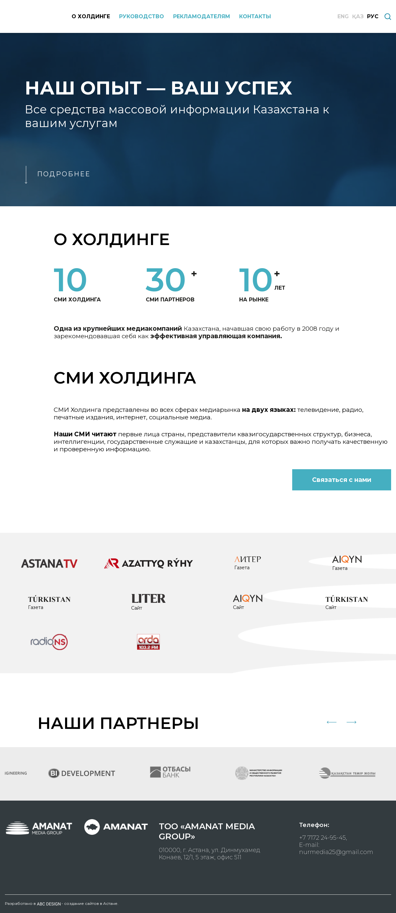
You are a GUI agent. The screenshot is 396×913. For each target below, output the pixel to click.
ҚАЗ (358, 16)
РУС (372, 16)
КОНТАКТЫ (255, 16)
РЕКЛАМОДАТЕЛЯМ (201, 16)
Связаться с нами (341, 480)
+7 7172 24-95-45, (323, 837)
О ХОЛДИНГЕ (91, 16)
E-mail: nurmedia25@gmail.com (336, 848)
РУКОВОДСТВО (141, 16)
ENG (343, 16)
